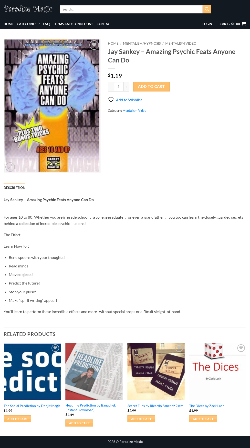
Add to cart (151, 86)
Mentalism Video (180, 43)
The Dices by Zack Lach (206, 406)
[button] (207, 24)
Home (8, 24)
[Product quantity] (119, 87)
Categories (28, 23)
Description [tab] (14, 188)
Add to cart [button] (17, 418)
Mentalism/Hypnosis (142, 43)
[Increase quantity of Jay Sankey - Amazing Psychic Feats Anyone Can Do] (126, 87)
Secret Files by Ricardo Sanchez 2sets (155, 406)
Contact (104, 24)
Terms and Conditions (73, 24)
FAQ (46, 24)
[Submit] (207, 9)
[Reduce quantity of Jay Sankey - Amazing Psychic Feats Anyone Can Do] (111, 87)
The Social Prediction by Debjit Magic (32, 406)
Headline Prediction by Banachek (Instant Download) (90, 407)
